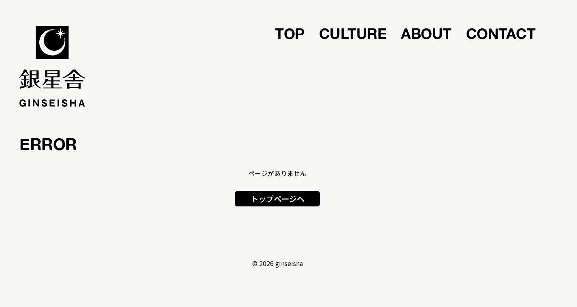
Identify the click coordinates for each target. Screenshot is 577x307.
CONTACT (501, 33)
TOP (289, 33)
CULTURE (353, 33)
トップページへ (277, 198)
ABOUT (426, 33)
